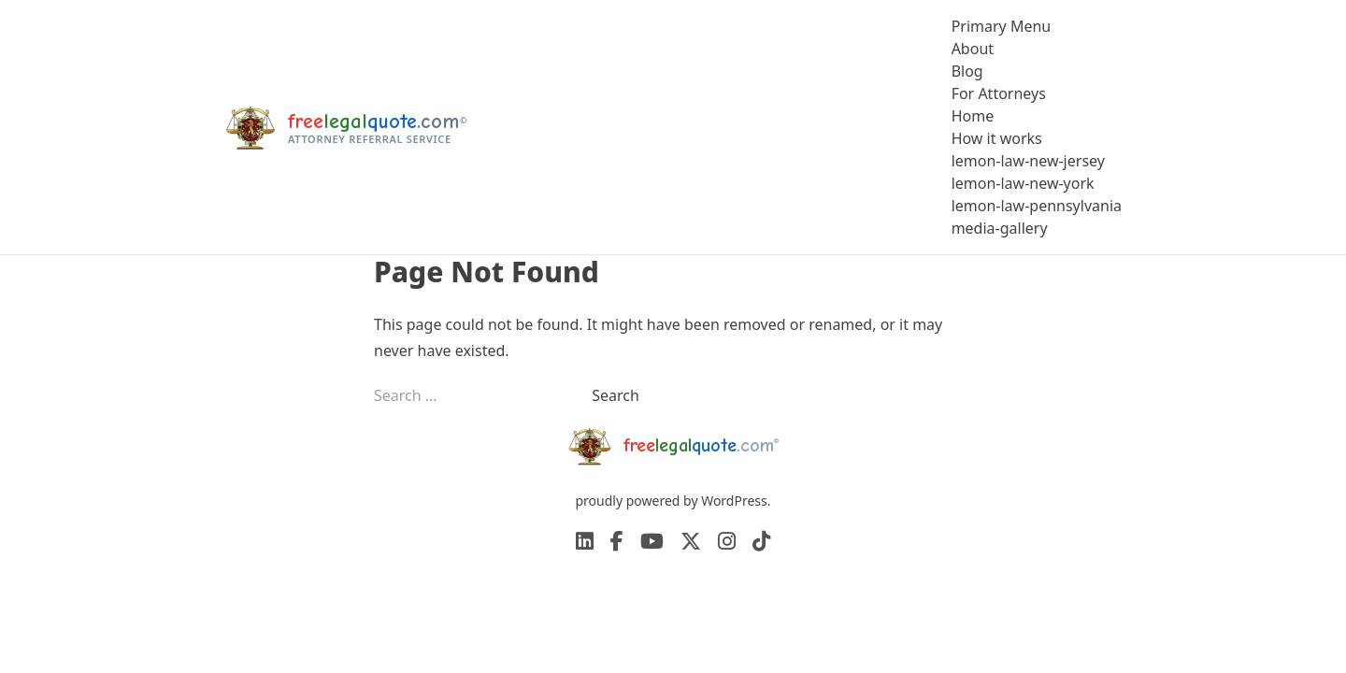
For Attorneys (999, 93)
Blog (967, 71)
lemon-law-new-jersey (1028, 160)
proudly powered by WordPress (670, 500)
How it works (997, 138)
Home (973, 116)
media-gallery (1000, 228)
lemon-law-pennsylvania (1037, 205)
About (973, 48)
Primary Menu (1002, 26)
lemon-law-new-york (1023, 183)
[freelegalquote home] (345, 127)
